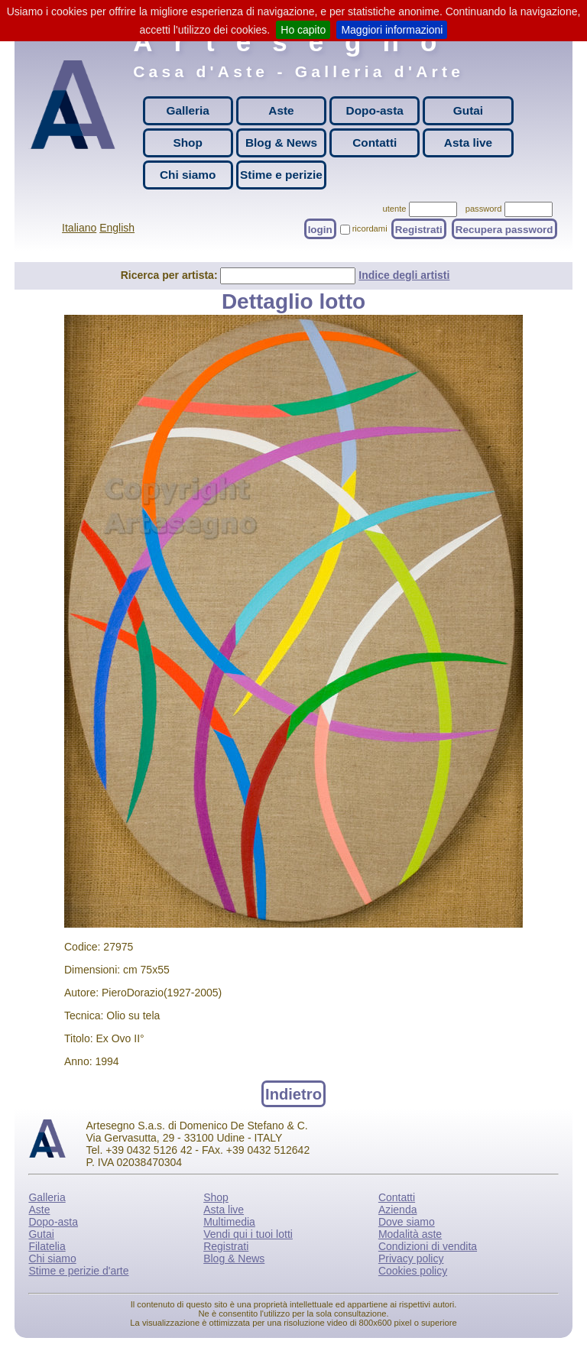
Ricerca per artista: (171, 275)
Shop (187, 142)
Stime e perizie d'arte (78, 1271)
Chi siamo (188, 174)
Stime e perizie (281, 174)
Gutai (468, 110)
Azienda (397, 1209)
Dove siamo (406, 1222)
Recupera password (504, 229)
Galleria (187, 110)
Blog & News (281, 142)
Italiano (79, 228)
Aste (281, 110)
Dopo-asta (375, 110)
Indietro (293, 1093)
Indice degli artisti (403, 275)
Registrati (419, 229)
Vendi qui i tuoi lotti (248, 1234)
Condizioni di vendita (427, 1246)
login (320, 229)
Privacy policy (411, 1258)
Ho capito (303, 30)
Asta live (468, 142)
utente (394, 208)
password (483, 208)
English (117, 228)
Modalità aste (410, 1234)
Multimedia (229, 1222)
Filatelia (46, 1246)
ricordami (370, 228)
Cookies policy (412, 1271)
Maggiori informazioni (392, 30)
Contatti (374, 142)
